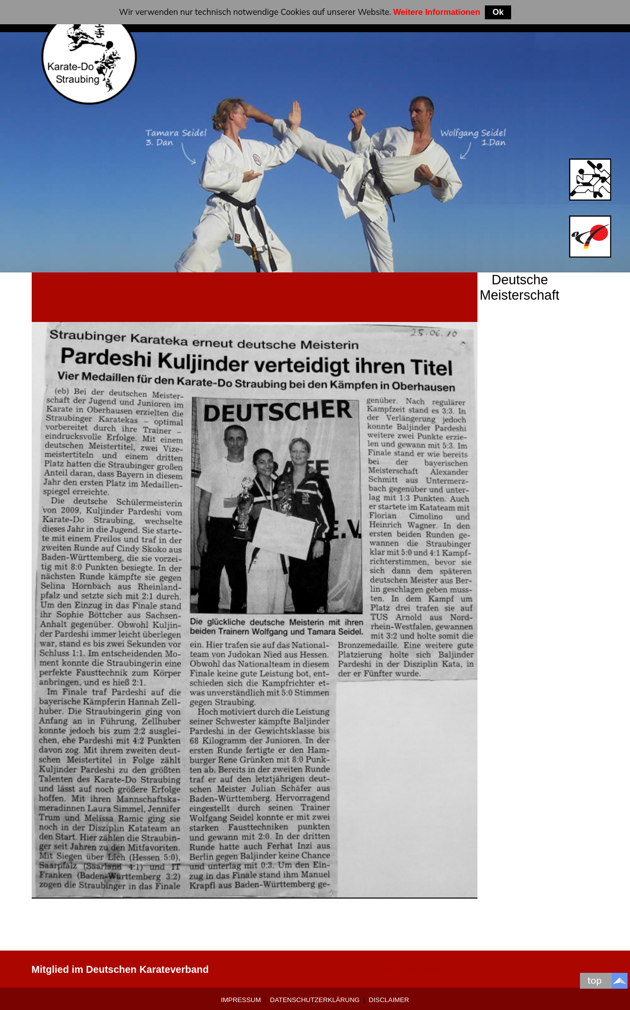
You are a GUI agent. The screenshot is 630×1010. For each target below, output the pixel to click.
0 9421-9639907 (412, 969)
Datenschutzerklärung (315, 1000)
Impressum (241, 1000)
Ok (497, 12)
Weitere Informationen (436, 12)
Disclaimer (389, 1000)
